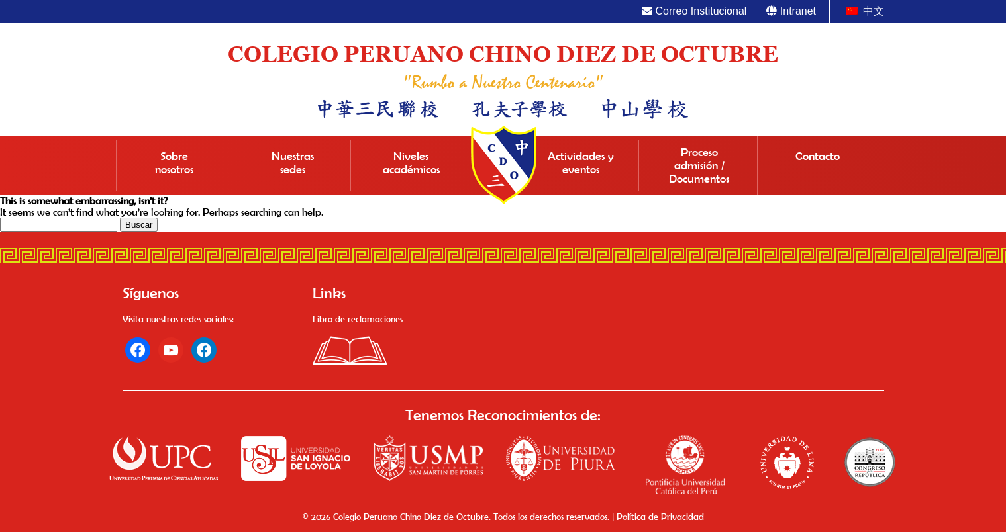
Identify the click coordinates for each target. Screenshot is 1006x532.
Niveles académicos (411, 163)
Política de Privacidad (660, 516)
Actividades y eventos (581, 163)
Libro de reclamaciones (358, 319)
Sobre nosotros (174, 163)
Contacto (817, 156)
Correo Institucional (694, 11)
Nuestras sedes (293, 163)
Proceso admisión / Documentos (699, 165)
